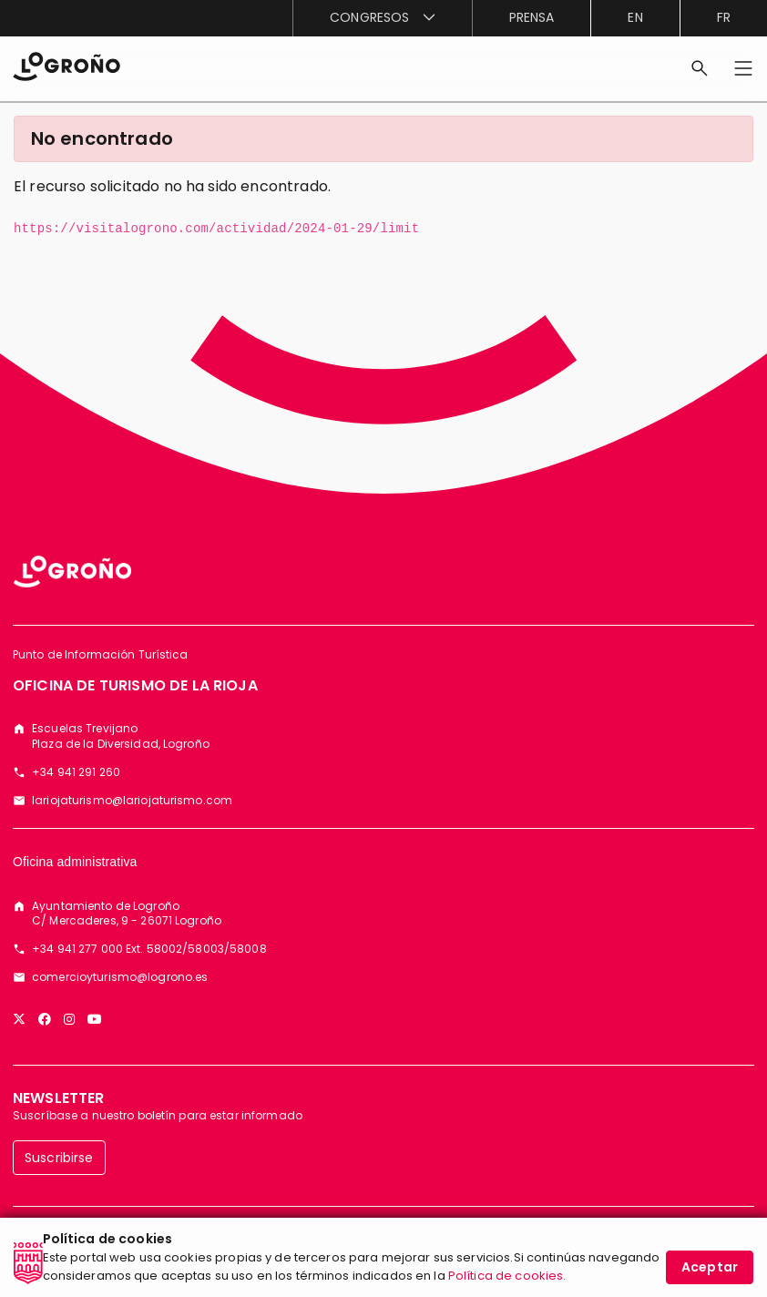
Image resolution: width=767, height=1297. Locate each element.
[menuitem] (381, 18)
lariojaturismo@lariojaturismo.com (132, 800)
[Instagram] (69, 1019)
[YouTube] (94, 1019)
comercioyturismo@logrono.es (120, 977)
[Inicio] (66, 65)
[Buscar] (700, 68)
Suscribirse (59, 1158)
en (635, 17)
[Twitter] (19, 1019)
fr (724, 17)
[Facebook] (44, 1019)
